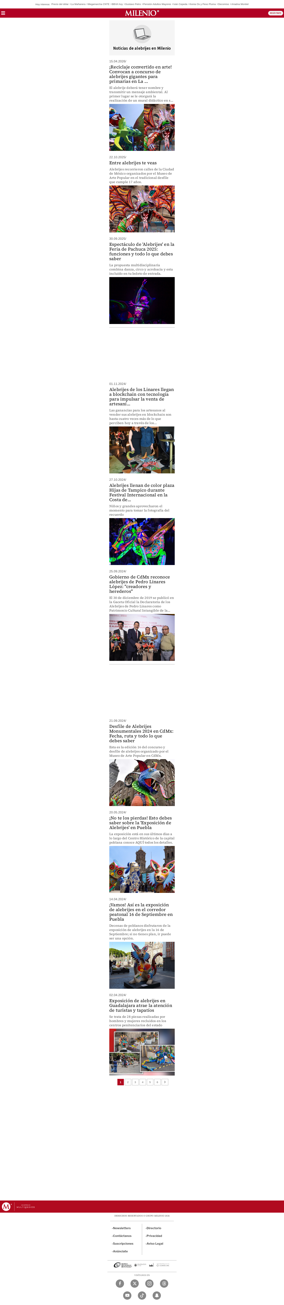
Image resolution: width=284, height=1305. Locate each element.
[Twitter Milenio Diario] (134, 1283)
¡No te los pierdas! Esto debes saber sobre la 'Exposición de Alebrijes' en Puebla (140, 823)
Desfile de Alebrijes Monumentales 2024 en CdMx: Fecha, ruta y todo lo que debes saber (141, 733)
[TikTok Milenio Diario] (142, 1295)
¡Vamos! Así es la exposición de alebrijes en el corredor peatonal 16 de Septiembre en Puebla (141, 912)
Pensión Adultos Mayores (157, 4)
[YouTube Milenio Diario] (127, 1295)
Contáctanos (122, 1236)
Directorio (154, 1228)
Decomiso (223, 4)
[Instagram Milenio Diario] (149, 1283)
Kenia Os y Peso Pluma (203, 4)
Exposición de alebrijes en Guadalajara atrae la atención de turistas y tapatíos (140, 1005)
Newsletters (122, 1228)
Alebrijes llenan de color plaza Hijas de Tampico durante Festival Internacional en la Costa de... (141, 492)
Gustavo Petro (133, 4)
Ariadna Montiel (239, 4)
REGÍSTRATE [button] (275, 13)
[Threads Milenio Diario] (164, 1283)
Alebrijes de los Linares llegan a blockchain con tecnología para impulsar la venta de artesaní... (141, 396)
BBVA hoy (117, 4)
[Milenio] (142, 13)
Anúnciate (120, 1251)
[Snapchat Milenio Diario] (157, 1295)
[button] (3, 14)
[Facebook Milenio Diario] (120, 1283)
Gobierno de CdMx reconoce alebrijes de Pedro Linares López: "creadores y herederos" (139, 584)
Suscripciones (123, 1243)
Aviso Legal (155, 1243)
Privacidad (154, 1236)
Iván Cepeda (180, 4)
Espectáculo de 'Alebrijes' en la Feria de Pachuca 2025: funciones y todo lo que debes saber (141, 251)
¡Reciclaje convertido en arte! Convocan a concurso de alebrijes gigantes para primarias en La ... (140, 74)
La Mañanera (78, 4)
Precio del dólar (60, 4)
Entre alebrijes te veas (133, 163)
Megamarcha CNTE (98, 4)
